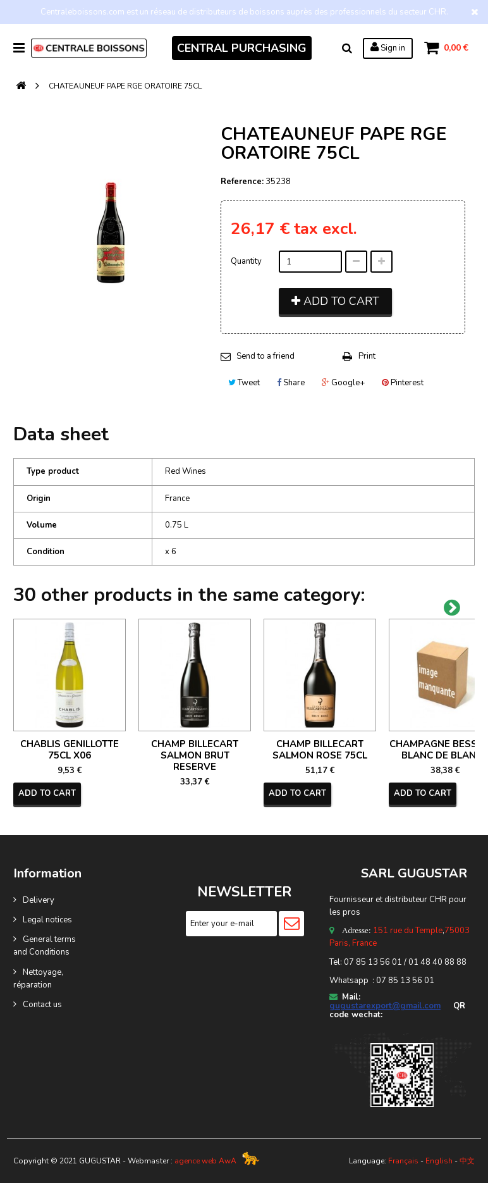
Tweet (244, 382)
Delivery (38, 900)
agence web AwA (205, 1161)
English (439, 1161)
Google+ (343, 382)
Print (366, 356)
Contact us (42, 1004)
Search (346, 48)
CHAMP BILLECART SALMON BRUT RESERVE (194, 755)
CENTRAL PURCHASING (242, 48)
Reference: (242, 181)
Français (403, 1161)
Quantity (246, 261)
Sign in (387, 47)
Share (291, 382)
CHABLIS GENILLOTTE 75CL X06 (69, 750)
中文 (467, 1161)
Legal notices (47, 920)
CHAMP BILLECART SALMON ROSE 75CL (319, 750)
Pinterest (403, 382)
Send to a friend (265, 356)
